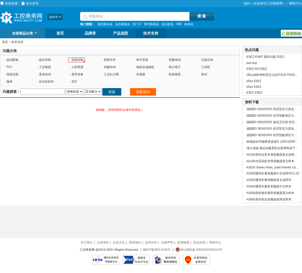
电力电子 (175, 67)
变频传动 (175, 60)
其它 (74, 81)
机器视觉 (175, 74)
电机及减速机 (145, 67)
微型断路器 (105, 24)
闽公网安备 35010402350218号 (198, 249)
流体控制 (77, 60)
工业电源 (45, 67)
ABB (179, 24)
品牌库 (90, 33)
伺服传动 (110, 67)
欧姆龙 (188, 24)
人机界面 (77, 67)
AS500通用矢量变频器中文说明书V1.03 (272, 173)
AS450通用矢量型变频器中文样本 (268, 186)
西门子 (137, 24)
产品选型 (120, 33)
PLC (9, 67)
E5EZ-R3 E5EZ (257, 69)
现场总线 (12, 74)
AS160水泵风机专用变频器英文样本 (270, 161)
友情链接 (183, 242)
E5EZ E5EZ (254, 92)
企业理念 (103, 242)
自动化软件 (46, 81)
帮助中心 (295, 3)
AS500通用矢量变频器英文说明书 (268, 180)
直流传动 (45, 74)
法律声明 (167, 242)
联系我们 (135, 242)
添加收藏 (11, 3)
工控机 (205, 67)
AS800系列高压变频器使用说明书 (268, 199)
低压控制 (45, 60)
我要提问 (143, 92)
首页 (60, 33)
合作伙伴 (151, 242)
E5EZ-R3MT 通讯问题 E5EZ (265, 57)
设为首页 (32, 3)
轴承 (9, 81)
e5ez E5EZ (254, 81)
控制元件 (110, 60)
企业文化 (119, 242)
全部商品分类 (25, 33)
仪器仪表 (207, 60)
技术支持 (150, 33)
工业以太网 (111, 74)
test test (252, 63)
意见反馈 (199, 242)
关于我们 (87, 242)
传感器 (140, 74)
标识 (204, 74)
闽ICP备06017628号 (156, 249)
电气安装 (142, 60)
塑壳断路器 (151, 24)
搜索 (111, 92)
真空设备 (77, 74)
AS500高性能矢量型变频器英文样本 (270, 193)
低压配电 (167, 24)
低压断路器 (122, 24)
